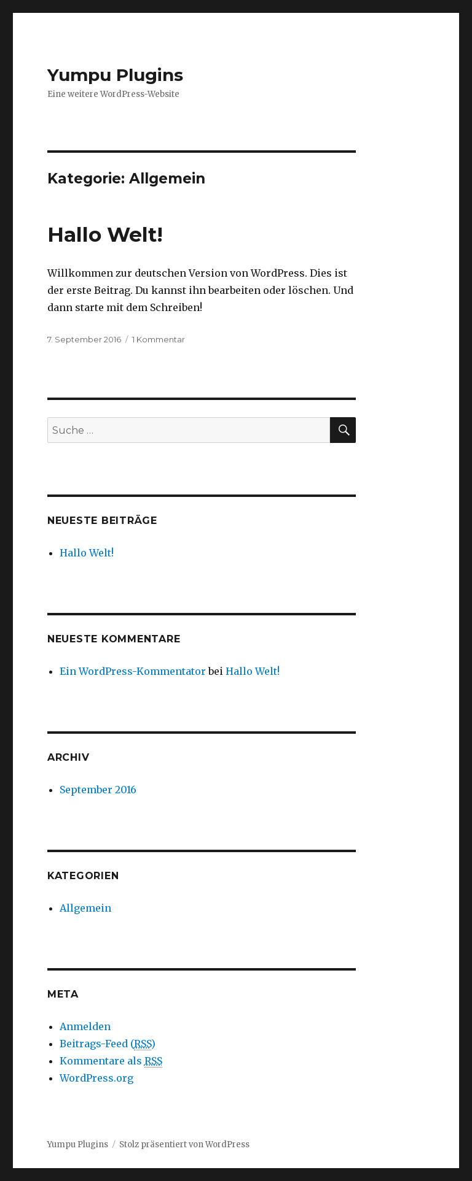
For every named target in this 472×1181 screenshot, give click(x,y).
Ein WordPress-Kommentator (133, 671)
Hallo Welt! (105, 234)
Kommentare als (111, 1061)
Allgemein (85, 908)
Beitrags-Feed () (107, 1043)
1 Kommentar (158, 339)
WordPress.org (96, 1078)
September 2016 (98, 789)
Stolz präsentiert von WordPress (184, 1144)
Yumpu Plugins (115, 74)
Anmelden (85, 1026)
